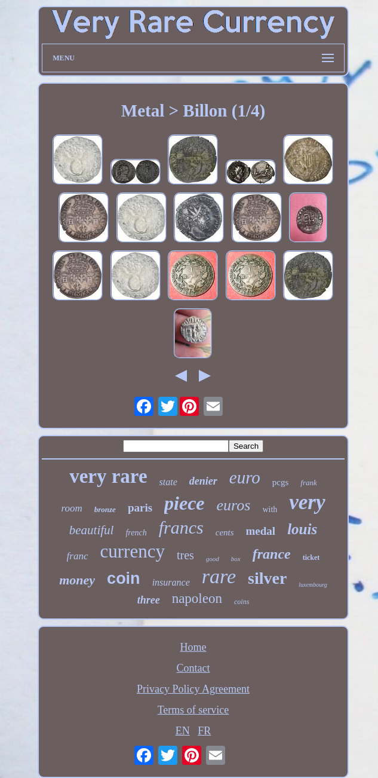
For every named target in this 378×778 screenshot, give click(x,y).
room (71, 508)
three (148, 600)
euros (234, 505)
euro (244, 477)
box (236, 558)
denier (203, 481)
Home (193, 647)
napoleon (197, 598)
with (269, 509)
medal (261, 531)
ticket (311, 557)
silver (267, 578)
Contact (193, 668)
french (135, 532)
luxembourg (313, 584)
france (272, 554)
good (212, 558)
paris (140, 507)
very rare (108, 476)
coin (123, 578)
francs (181, 527)
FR (204, 731)
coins (241, 602)
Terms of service (193, 710)
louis (302, 529)
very (307, 502)
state (168, 482)
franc (77, 556)
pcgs (280, 482)
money (77, 579)
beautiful (91, 530)
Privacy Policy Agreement (193, 689)
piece (184, 503)
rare (219, 576)
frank (308, 482)
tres (185, 555)
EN (183, 731)
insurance (171, 582)
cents (225, 532)
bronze (105, 509)
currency (132, 551)
